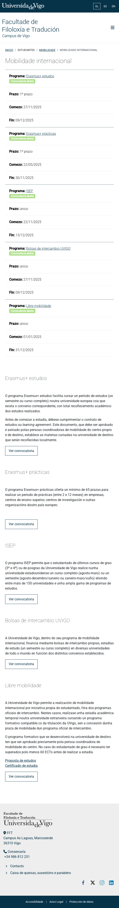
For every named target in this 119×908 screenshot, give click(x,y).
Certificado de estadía (21, 766)
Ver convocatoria (21, 451)
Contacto (17, 866)
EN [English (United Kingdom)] (113, 6)
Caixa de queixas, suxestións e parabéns (40, 873)
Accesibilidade (34, 901)
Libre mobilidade (38, 306)
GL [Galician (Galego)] (97, 6)
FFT (10, 833)
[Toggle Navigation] (112, 27)
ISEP (29, 191)
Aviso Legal (56, 901)
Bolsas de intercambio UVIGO (48, 248)
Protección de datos (81, 901)
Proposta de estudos (20, 761)
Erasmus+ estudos (40, 76)
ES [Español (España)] (105, 6)
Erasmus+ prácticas (41, 134)
